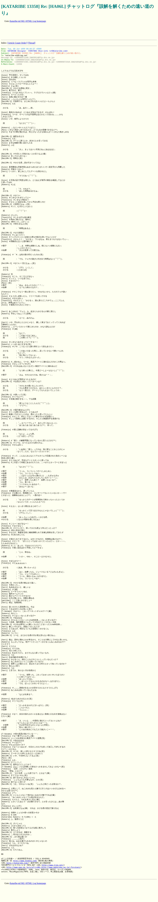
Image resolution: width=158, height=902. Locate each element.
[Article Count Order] (17, 43)
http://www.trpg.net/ (53, 865)
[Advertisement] (52, 31)
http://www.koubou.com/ (25, 860)
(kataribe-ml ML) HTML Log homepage (28, 21)
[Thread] (31, 43)
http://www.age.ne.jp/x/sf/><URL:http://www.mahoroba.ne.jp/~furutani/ (44, 867)
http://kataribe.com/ (17, 863)
